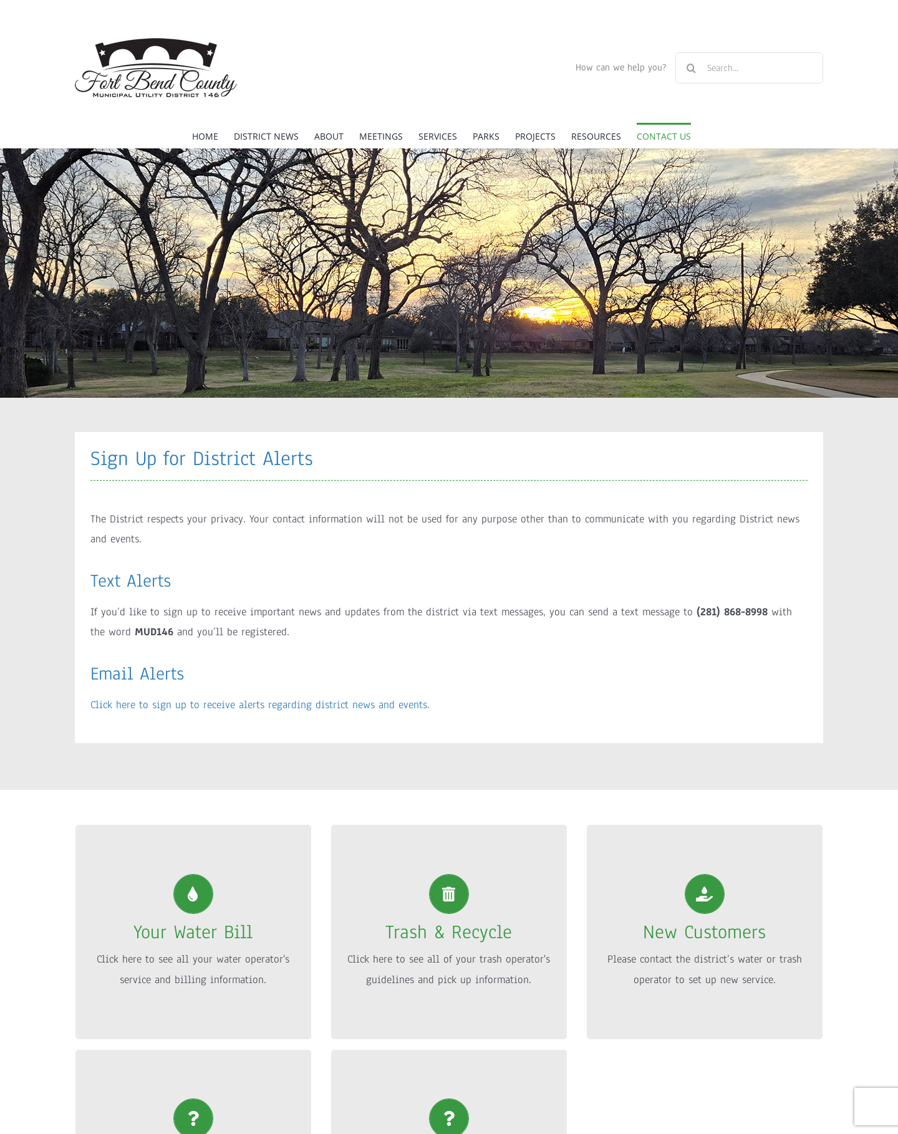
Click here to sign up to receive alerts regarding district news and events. (260, 705)
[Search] (691, 68)
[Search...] (749, 68)
